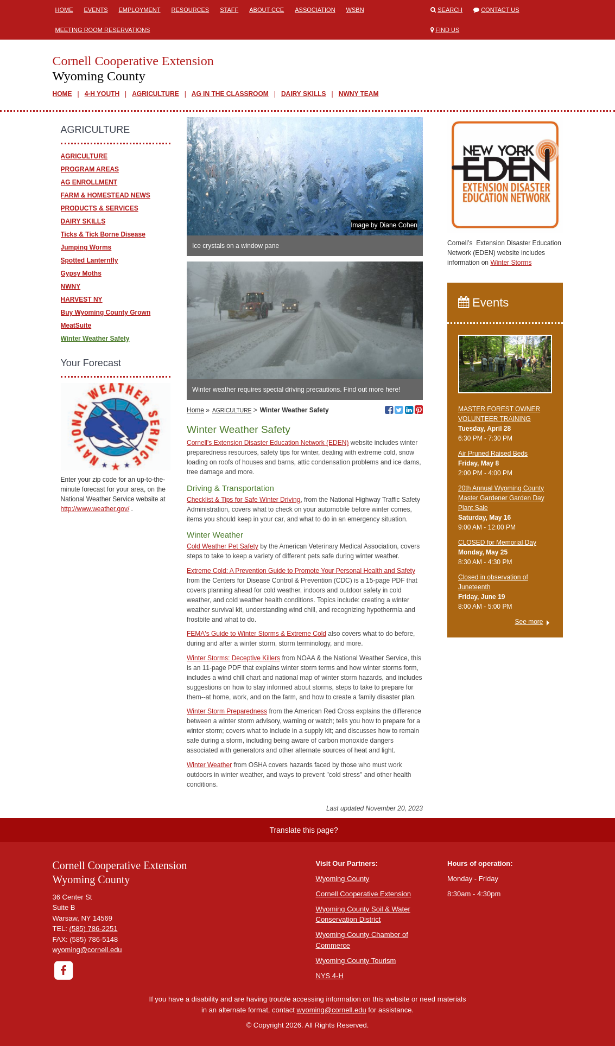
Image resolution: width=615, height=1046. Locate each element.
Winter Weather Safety (95, 338)
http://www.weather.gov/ (95, 509)
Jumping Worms (86, 247)
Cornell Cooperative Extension (363, 894)
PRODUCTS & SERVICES (99, 208)
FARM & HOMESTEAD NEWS (105, 195)
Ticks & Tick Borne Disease (103, 234)
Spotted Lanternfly (89, 260)
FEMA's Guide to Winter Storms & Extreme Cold (256, 633)
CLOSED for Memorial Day (497, 542)
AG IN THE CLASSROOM (230, 94)
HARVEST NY (82, 299)
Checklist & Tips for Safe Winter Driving (243, 499)
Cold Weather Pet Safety (222, 546)
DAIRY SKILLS (303, 94)
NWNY (71, 286)
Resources (191, 10)
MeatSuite (76, 325)
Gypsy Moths (81, 273)
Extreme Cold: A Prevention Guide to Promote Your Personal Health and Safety (301, 571)
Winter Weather (209, 765)
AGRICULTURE (155, 94)
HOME (62, 94)
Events (96, 10)
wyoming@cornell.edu (87, 950)
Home (64, 10)
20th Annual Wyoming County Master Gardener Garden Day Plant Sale (501, 498)
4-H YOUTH (102, 94)
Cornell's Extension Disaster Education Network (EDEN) (267, 443)
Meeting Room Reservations (102, 30)
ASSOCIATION (315, 10)
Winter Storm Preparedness (227, 711)
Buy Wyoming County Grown (106, 312)
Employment (140, 10)
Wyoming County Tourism (356, 960)
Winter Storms (510, 262)
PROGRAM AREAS (90, 169)
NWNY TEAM (359, 94)
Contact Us (500, 10)
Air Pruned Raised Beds (493, 453)
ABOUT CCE (266, 10)
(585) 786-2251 (93, 928)
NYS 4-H (330, 976)
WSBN (355, 10)
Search (450, 10)
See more (529, 622)
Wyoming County (343, 879)
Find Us (447, 30)
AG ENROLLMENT (89, 182)
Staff (229, 10)
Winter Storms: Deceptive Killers (233, 658)
